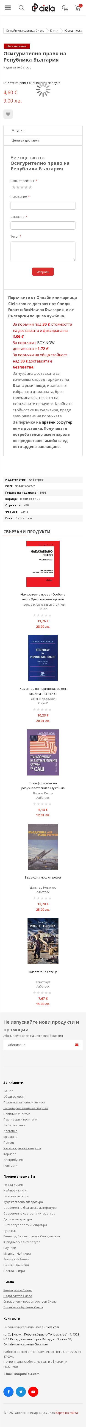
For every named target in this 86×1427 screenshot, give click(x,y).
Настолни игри (14, 1271)
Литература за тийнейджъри (25, 1225)
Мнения (18, 130)
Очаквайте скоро (16, 1196)
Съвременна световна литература (29, 1213)
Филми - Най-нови (16, 1259)
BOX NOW (46, 342)
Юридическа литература (21, 1242)
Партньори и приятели (20, 1119)
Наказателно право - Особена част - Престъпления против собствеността (43, 599)
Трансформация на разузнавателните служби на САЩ (43, 788)
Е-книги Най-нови (16, 1265)
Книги (54, 30)
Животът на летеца (43, 972)
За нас (8, 1091)
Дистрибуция (13, 1160)
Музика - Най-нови (17, 1253)
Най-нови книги (14, 1190)
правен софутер (57, 422)
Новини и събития (16, 1114)
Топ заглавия (13, 1184)
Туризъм (9, 1231)
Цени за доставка (25, 140)
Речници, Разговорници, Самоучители (31, 1236)
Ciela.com (52, 1327)
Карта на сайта (66, 1413)
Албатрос (24, 67)
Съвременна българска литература (30, 1208)
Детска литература (17, 1219)
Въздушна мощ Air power (43, 877)
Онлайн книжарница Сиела (25, 30)
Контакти (10, 1165)
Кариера (9, 1154)
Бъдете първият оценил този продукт (31, 83)
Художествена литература (23, 1202)
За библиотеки (14, 1125)
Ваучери (9, 1248)
